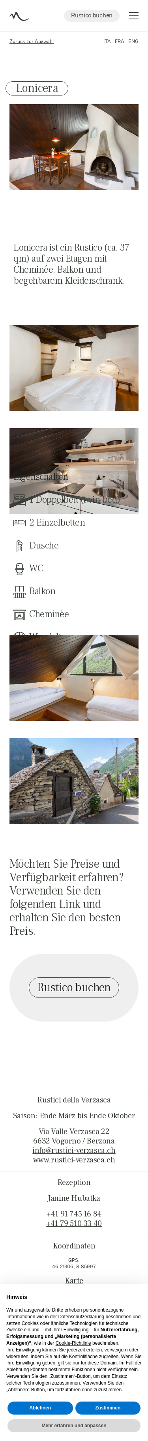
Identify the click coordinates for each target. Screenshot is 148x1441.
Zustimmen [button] (107, 1408)
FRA (119, 41)
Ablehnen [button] (40, 1408)
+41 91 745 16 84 (74, 1214)
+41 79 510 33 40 (74, 1223)
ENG (133, 41)
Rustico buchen (91, 15)
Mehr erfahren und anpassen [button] (73, 1425)
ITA (107, 41)
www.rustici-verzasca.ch (74, 1160)
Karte (74, 1281)
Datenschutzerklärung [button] (81, 1316)
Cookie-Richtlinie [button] (73, 1343)
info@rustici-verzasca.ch (73, 1150)
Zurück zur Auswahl (31, 41)
